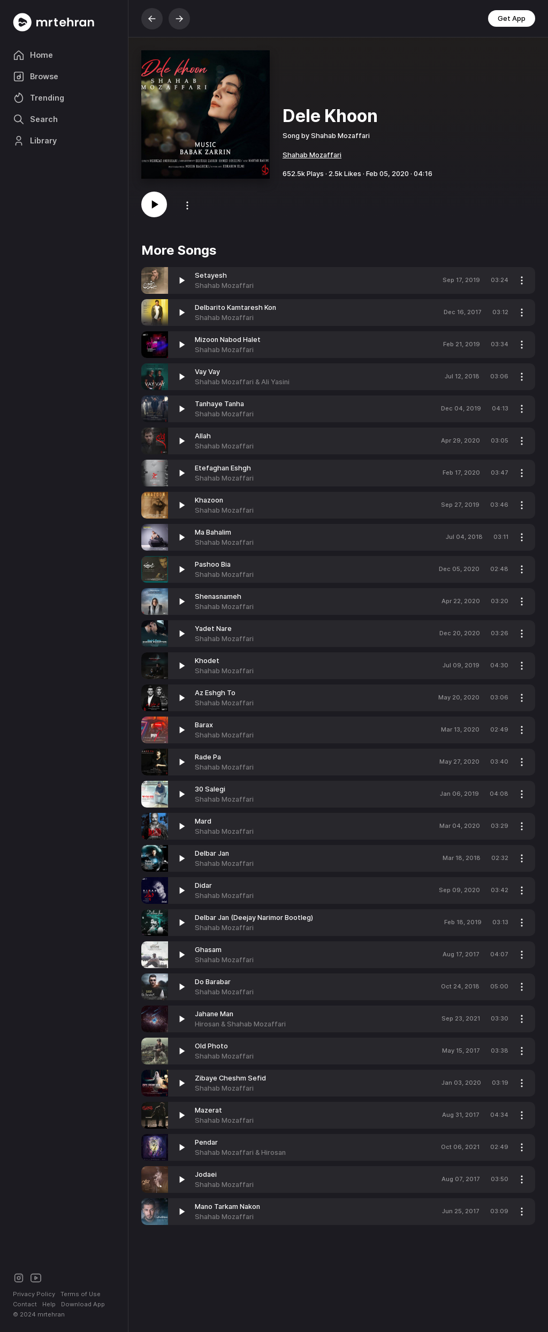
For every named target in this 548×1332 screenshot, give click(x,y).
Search (35, 119)
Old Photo (211, 1046)
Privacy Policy (34, 1294)
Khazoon (209, 500)
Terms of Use (80, 1294)
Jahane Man (214, 1014)
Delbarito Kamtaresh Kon (235, 307)
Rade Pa (208, 757)
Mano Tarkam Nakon (227, 1206)
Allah (203, 436)
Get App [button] (512, 18)
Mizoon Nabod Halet (228, 340)
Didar (203, 885)
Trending (38, 98)
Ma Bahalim (213, 532)
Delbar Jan (212, 853)
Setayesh (211, 275)
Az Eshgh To (215, 693)
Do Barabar (213, 982)
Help (49, 1304)
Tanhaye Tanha (219, 404)
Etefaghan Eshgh (223, 468)
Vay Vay (207, 372)
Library (35, 141)
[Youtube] (36, 1277)
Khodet (207, 661)
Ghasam (208, 950)
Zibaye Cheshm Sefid (230, 1078)
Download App (83, 1304)
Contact (25, 1304)
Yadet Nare (213, 629)
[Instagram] (19, 1277)
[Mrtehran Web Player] (64, 22)
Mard (203, 821)
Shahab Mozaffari (312, 155)
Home (33, 55)
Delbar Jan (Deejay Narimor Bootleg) (254, 918)
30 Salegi (210, 789)
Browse (35, 76)
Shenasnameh (218, 596)
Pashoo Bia (213, 564)
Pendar (206, 1142)
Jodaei (206, 1174)
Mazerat (208, 1110)
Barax (204, 725)
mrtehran (51, 1314)
